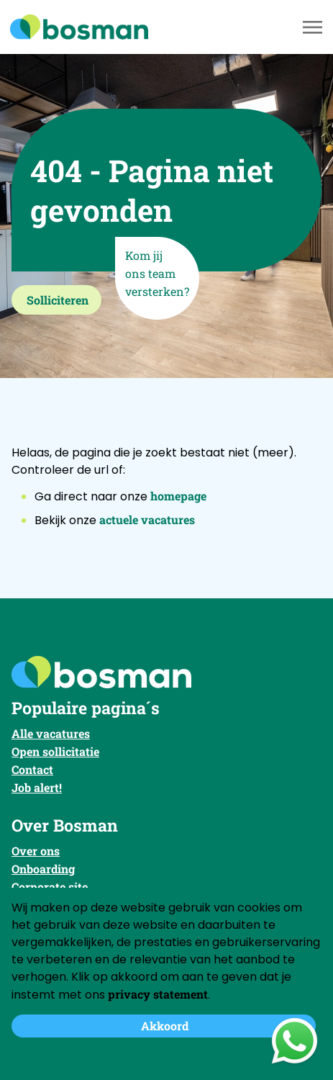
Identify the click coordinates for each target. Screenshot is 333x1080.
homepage (178, 495)
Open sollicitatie (55, 751)
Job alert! (37, 787)
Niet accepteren (164, 1056)
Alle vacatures (51, 733)
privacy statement (158, 994)
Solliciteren (57, 299)
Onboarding (43, 868)
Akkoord (164, 1025)
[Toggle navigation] (313, 27)
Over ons (36, 850)
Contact (32, 769)
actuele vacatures (147, 519)
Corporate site (50, 886)
